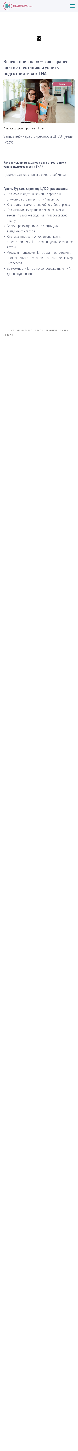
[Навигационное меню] (72, 6)
